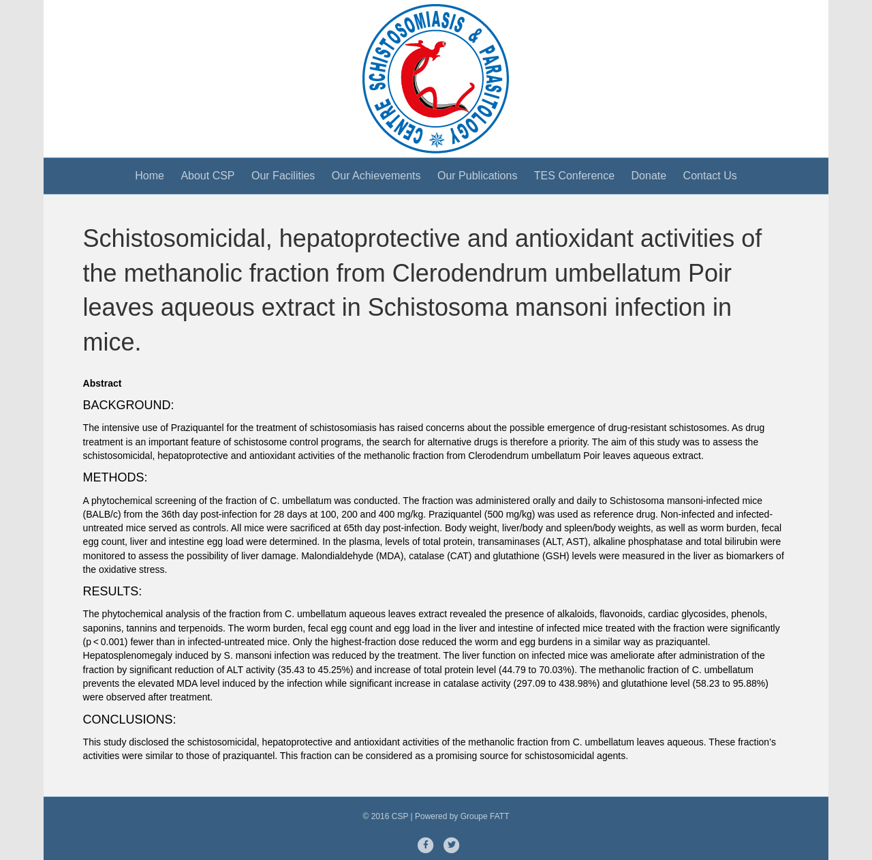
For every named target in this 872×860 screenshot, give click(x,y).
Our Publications (477, 175)
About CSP (207, 175)
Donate (649, 175)
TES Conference (574, 175)
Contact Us (710, 175)
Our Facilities (283, 175)
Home (149, 175)
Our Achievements (376, 175)
